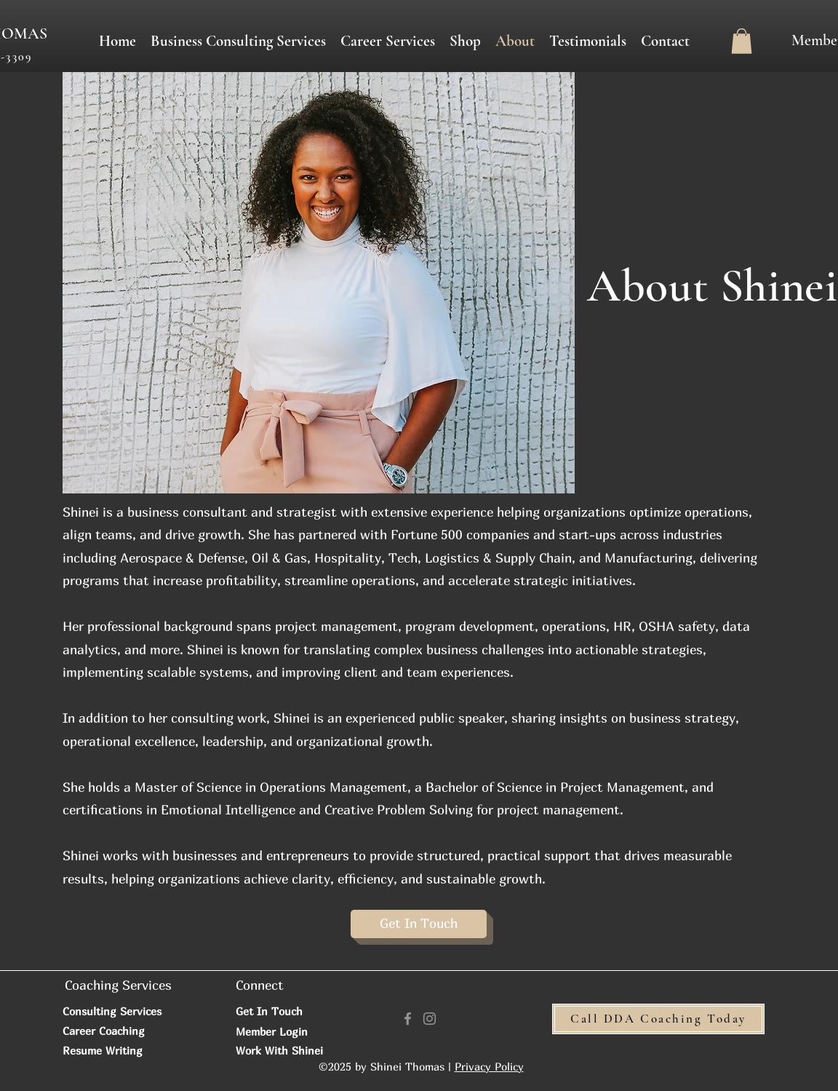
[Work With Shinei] (287, 1050)
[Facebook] (407, 1018)
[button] (387, 41)
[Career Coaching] (133, 1030)
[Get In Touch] (419, 924)
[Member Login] (287, 1031)
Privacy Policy (489, 1066)
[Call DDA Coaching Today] (658, 1019)
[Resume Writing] (119, 1050)
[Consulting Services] (120, 1011)
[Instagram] (429, 1018)
